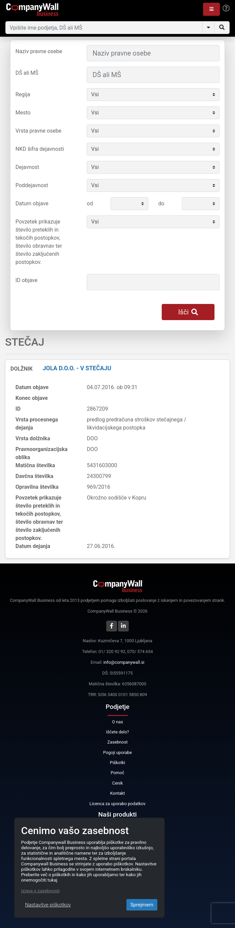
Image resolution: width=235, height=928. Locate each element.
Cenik (117, 783)
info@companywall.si (124, 662)
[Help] (226, 8)
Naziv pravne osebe (38, 51)
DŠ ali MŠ (26, 73)
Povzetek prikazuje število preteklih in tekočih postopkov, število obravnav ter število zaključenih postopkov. (38, 241)
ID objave (26, 280)
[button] (211, 9)
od (90, 203)
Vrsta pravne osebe (38, 131)
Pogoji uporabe (117, 752)
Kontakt (117, 793)
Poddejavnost (31, 185)
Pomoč (117, 772)
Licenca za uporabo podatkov (117, 803)
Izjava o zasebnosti (40, 890)
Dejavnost (27, 167)
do (161, 203)
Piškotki (117, 762)
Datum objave (31, 203)
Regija (22, 94)
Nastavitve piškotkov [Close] (48, 905)
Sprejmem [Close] (141, 905)
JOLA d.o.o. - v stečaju (77, 368)
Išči (188, 312)
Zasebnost (117, 742)
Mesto (23, 112)
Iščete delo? (117, 731)
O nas (117, 721)
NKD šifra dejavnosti (39, 149)
